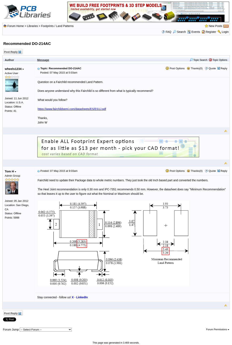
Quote (212, 68)
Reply (224, 68)
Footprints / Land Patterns (57, 26)
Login (225, 31)
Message (43, 60)
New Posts (215, 26)
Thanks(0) (195, 68)
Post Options (175, 68)
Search (179, 31)
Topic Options (218, 60)
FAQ (168, 31)
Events (193, 31)
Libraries (32, 26)
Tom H (10, 171)
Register (211, 31)
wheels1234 (14, 68)
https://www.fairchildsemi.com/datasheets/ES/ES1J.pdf (72, 109)
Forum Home (15, 26)
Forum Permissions (217, 329)
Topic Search (199, 60)
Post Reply (12, 52)
